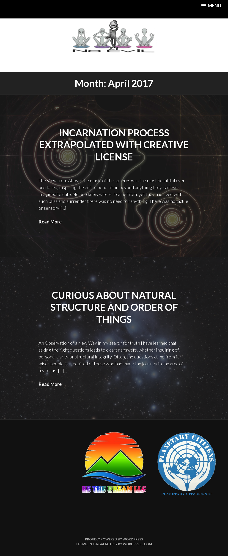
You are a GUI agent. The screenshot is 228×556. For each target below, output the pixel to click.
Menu (211, 5)
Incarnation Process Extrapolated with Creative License (114, 144)
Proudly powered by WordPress (114, 539)
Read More (50, 221)
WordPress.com (137, 544)
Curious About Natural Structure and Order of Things (114, 307)
